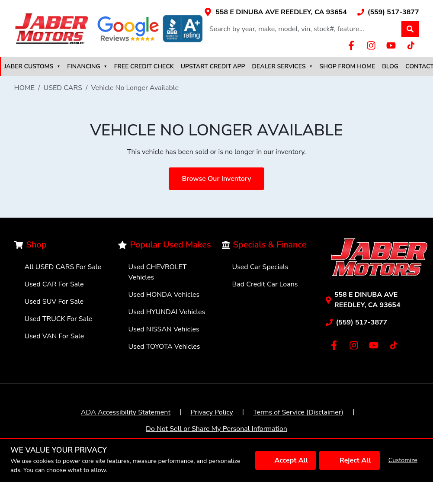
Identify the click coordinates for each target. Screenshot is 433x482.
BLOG (390, 66)
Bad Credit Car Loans (265, 284)
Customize (402, 460)
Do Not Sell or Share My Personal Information (216, 429)
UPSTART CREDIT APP (213, 66)
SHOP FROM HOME (347, 66)
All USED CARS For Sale (63, 267)
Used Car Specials (260, 267)
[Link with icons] (275, 12)
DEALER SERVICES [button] (282, 66)
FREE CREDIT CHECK (144, 66)
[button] (410, 29)
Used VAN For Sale (54, 336)
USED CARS (63, 88)
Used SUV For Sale (54, 301)
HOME (24, 88)
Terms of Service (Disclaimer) (298, 412)
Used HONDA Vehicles (164, 294)
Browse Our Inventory (216, 178)
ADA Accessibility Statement (125, 412)
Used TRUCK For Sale (59, 319)
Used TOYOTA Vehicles (164, 346)
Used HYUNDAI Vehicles (166, 312)
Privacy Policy (211, 412)
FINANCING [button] (87, 66)
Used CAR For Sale (54, 284)
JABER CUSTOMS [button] (32, 66)
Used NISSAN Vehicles (163, 329)
